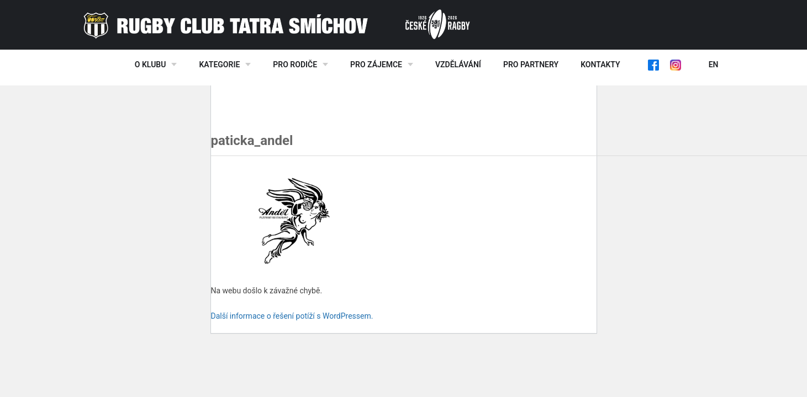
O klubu (150, 64)
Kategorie (219, 64)
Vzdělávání (458, 64)
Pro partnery (530, 64)
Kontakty (600, 64)
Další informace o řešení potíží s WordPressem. (292, 316)
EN (714, 64)
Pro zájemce (376, 64)
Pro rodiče (295, 64)
